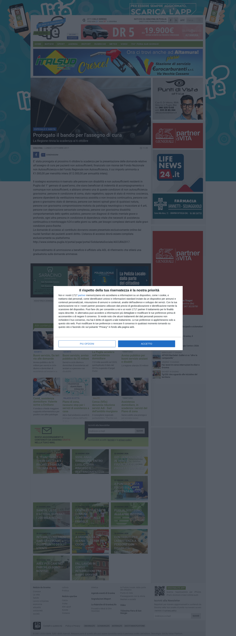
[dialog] (118, 318)
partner (81, 295)
